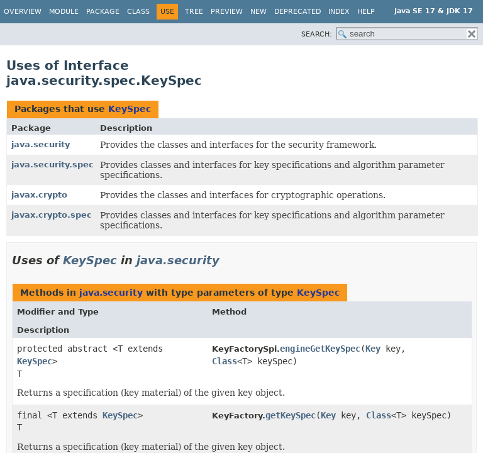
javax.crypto (39, 194)
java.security (40, 144)
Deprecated (297, 12)
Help (366, 12)
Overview (23, 12)
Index (339, 12)
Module (64, 12)
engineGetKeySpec (320, 349)
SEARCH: (316, 34)
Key (372, 349)
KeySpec (129, 109)
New (258, 12)
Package (102, 12)
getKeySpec (290, 415)
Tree (194, 12)
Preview (227, 12)
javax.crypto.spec (51, 215)
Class (138, 12)
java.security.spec (52, 164)
